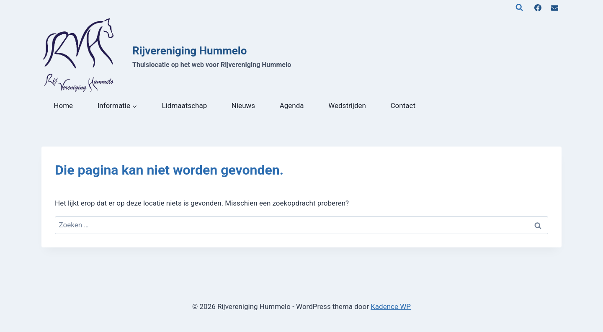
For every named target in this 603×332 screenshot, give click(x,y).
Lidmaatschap (184, 105)
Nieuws (243, 105)
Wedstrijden (347, 105)
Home (63, 105)
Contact (403, 105)
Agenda (292, 105)
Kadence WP (391, 306)
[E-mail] (554, 7)
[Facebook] (538, 7)
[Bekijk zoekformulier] (519, 7)
